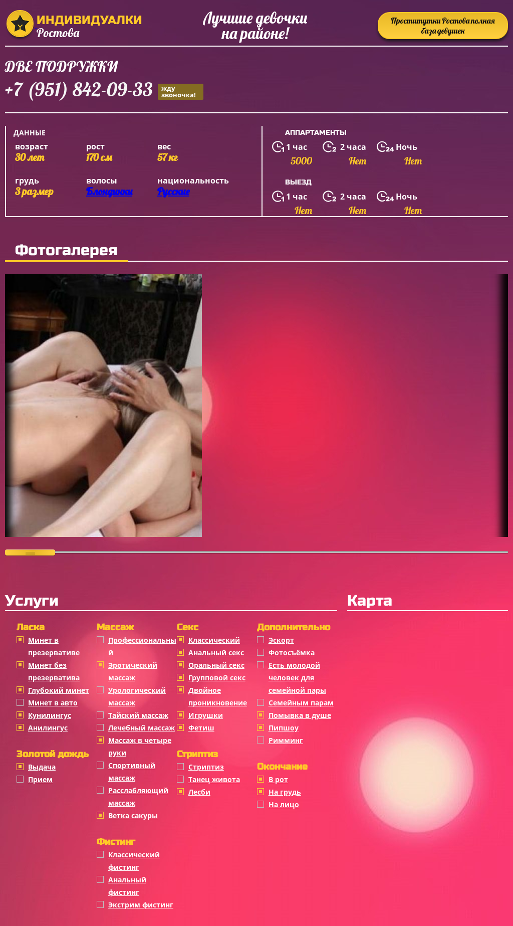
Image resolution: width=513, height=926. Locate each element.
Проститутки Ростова (443, 26)
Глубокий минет (58, 690)
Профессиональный (142, 646)
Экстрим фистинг (140, 904)
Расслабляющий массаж (138, 797)
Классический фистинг (134, 861)
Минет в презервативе (54, 646)
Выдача (42, 767)
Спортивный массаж (131, 772)
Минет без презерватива (54, 671)
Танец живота (214, 779)
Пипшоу (284, 727)
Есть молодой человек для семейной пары (297, 677)
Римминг (286, 740)
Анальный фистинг (127, 886)
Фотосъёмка (292, 652)
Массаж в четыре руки (139, 746)
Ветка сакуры (133, 815)
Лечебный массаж (141, 727)
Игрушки (205, 715)
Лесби (199, 792)
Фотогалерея (66, 250)
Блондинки (109, 191)
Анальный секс (216, 652)
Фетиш (201, 727)
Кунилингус (49, 715)
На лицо (284, 804)
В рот (278, 779)
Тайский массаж (138, 715)
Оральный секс (216, 665)
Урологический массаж (137, 696)
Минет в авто (53, 702)
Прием (40, 779)
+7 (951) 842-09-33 (104, 91)
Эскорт (281, 640)
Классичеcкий (214, 640)
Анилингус (48, 727)
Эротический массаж (132, 671)
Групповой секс (216, 677)
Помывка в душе (300, 715)
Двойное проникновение (217, 696)
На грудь (285, 792)
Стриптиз (206, 767)
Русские (173, 191)
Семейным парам (301, 702)
